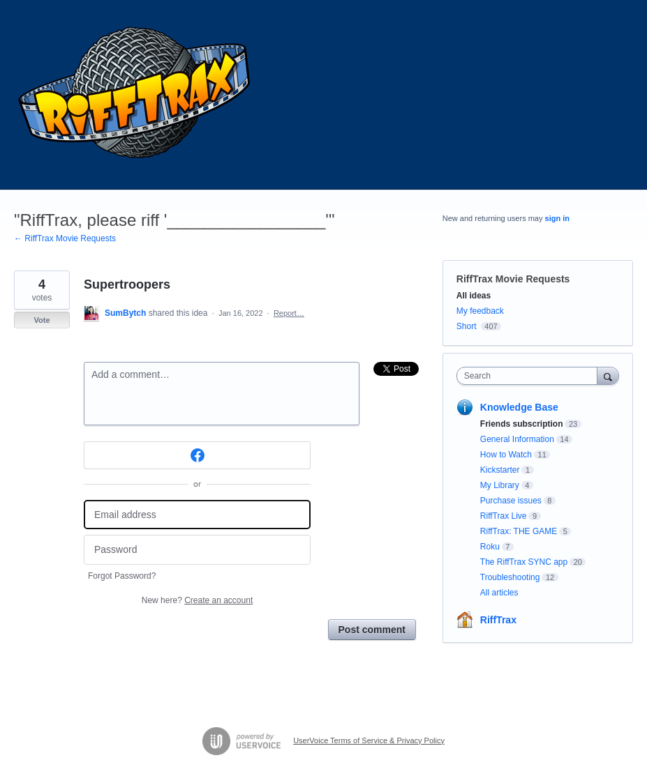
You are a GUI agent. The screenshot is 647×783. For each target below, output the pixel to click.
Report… (289, 313)
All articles (499, 593)
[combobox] (530, 376)
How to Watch (506, 454)
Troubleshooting (510, 577)
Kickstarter (500, 470)
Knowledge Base (519, 407)
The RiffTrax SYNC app (523, 562)
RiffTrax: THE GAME (518, 531)
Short (466, 326)
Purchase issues (511, 500)
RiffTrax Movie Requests (513, 278)
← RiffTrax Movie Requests (65, 238)
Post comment (372, 629)
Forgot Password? (122, 576)
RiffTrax (498, 619)
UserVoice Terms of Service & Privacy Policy (369, 740)
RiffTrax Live (503, 516)
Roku (490, 547)
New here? (197, 600)
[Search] (608, 375)
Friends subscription (521, 424)
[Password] (197, 550)
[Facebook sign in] (197, 455)
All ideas (473, 296)
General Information (517, 439)
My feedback (480, 311)
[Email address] (197, 515)
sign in (557, 218)
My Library (499, 485)
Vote (42, 320)
